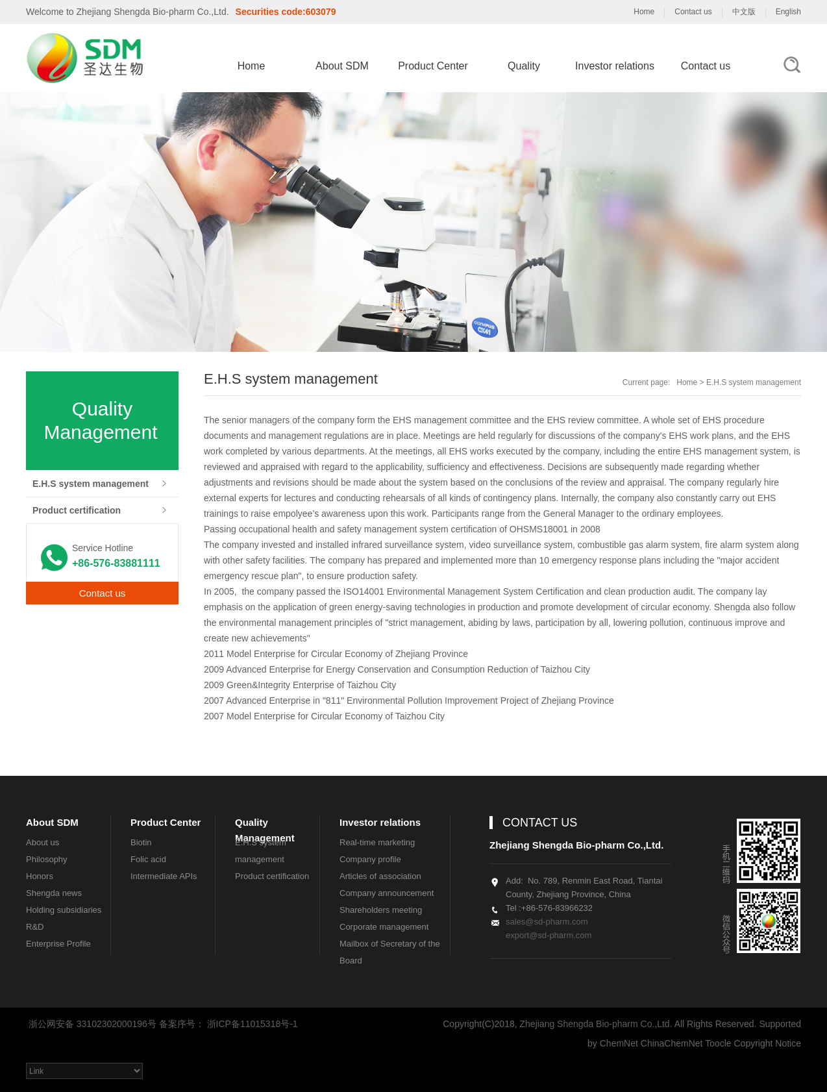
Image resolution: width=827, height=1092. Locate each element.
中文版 (744, 11)
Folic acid (148, 859)
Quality (524, 65)
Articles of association (380, 876)
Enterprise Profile (58, 944)
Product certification (76, 510)
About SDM (342, 65)
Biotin (141, 842)
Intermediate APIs (163, 876)
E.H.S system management (90, 483)
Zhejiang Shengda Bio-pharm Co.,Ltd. (151, 11)
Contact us (692, 11)
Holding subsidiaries (63, 910)
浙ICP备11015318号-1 (252, 1024)
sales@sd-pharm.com (547, 921)
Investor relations (614, 65)
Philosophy (47, 859)
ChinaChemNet (672, 1043)
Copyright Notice (768, 1043)
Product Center (433, 65)
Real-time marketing (377, 842)
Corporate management (383, 927)
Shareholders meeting (380, 910)
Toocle (718, 1043)
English (788, 11)
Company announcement (386, 893)
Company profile (370, 859)
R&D (34, 927)
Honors (39, 876)
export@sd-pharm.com (548, 935)
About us (42, 842)
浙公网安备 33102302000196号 (91, 1024)
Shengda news (54, 893)
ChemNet (619, 1043)
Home (644, 11)
